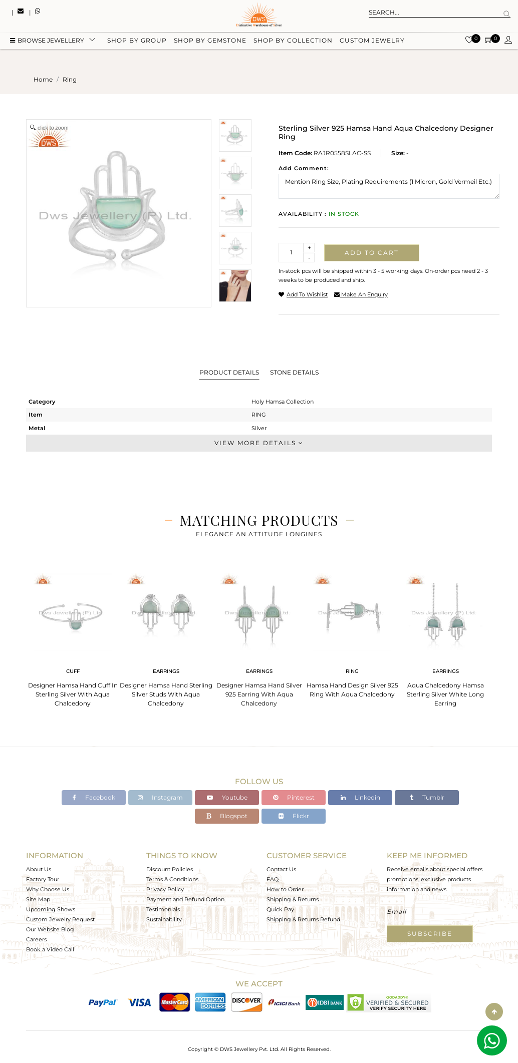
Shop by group (137, 41)
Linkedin (360, 797)
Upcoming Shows (50, 909)
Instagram (160, 797)
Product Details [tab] (229, 372)
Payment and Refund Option (185, 899)
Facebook (94, 797)
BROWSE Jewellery (47, 41)
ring (70, 79)
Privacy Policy (165, 889)
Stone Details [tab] (294, 372)
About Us (38, 869)
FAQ (273, 879)
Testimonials (163, 909)
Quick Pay (280, 909)
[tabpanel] (72, 637)
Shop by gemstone (210, 41)
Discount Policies (169, 869)
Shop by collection (293, 41)
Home (43, 79)
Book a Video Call (50, 949)
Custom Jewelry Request (60, 919)
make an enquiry (361, 294)
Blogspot (226, 816)
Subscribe (429, 933)
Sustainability (164, 919)
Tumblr (427, 797)
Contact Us (281, 869)
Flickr (294, 816)
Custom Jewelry (372, 41)
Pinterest (294, 797)
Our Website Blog (50, 929)
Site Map (38, 899)
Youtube (227, 797)
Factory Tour (42, 879)
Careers (36, 939)
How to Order (285, 889)
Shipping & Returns (293, 899)
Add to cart (372, 252)
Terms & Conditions (172, 879)
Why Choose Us (47, 889)
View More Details (259, 443)
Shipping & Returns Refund (303, 919)
